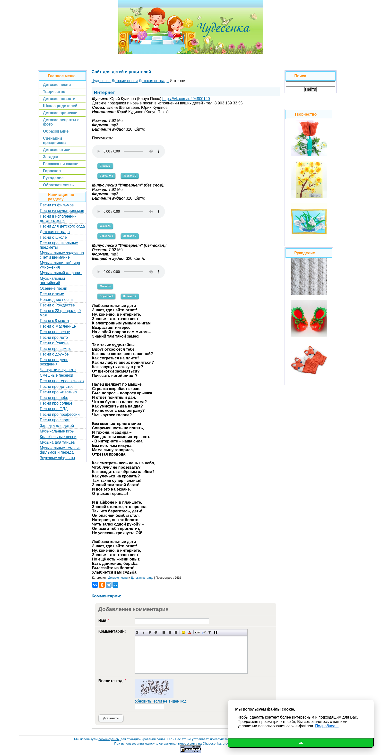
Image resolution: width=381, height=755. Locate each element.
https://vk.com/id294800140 (186, 99)
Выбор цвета (189, 632)
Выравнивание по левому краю (163, 632)
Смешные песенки (56, 375)
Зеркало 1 (106, 175)
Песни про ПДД (54, 409)
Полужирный (137, 632)
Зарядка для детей (57, 426)
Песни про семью (55, 349)
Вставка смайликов (183, 632)
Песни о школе (53, 237)
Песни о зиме (52, 294)
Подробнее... (326, 726)
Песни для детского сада (62, 226)
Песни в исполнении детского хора (58, 218)
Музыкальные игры (57, 431)
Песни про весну (55, 332)
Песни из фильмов (57, 205)
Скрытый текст (197, 632)
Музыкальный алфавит (61, 273)
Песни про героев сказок (62, 381)
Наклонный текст (144, 632)
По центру (170, 632)
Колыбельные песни (58, 437)
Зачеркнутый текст (156, 632)
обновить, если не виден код (161, 701)
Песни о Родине (54, 343)
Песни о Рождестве (57, 305)
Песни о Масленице (58, 326)
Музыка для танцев (57, 442)
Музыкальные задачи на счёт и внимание (62, 255)
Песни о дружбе (54, 354)
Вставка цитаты (203, 632)
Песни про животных (58, 392)
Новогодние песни (56, 299)
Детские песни (118, 577)
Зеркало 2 (129, 175)
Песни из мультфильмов (62, 211)
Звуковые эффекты (57, 458)
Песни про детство (57, 386)
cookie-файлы (108, 739)
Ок (301, 743)
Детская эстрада (55, 232)
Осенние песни (53, 288)
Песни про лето (54, 337)
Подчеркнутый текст (150, 632)
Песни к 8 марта (54, 321)
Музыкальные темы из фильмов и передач (60, 450)
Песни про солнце (56, 403)
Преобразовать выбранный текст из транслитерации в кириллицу (209, 632)
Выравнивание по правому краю (176, 632)
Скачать (105, 165)
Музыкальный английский (52, 280)
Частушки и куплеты (58, 370)
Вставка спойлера (215, 632)
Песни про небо (54, 398)
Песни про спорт (55, 420)
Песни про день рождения (54, 362)
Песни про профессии (60, 414)
